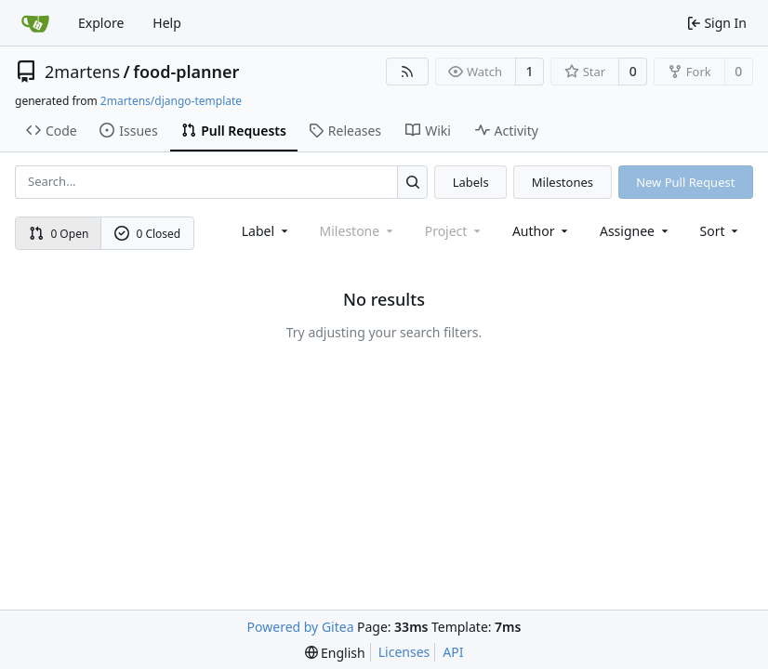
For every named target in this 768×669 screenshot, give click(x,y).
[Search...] (412, 181)
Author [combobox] (541, 231)
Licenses (404, 652)
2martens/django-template (171, 101)
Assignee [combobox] (635, 231)
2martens (82, 71)
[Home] (35, 23)
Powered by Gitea (300, 627)
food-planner (186, 71)
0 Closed (147, 234)
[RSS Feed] (407, 71)
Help (166, 23)
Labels (471, 182)
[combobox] (266, 231)
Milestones (562, 182)
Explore (101, 23)
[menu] (721, 231)
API (453, 652)
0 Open (59, 234)
